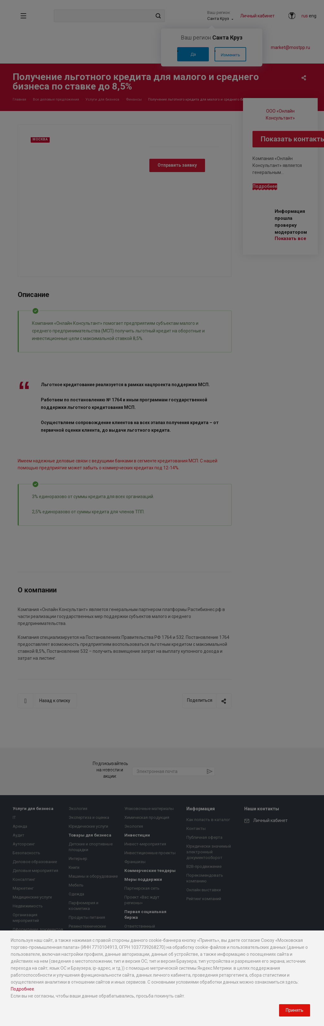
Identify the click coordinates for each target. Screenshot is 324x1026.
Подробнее (22, 989)
